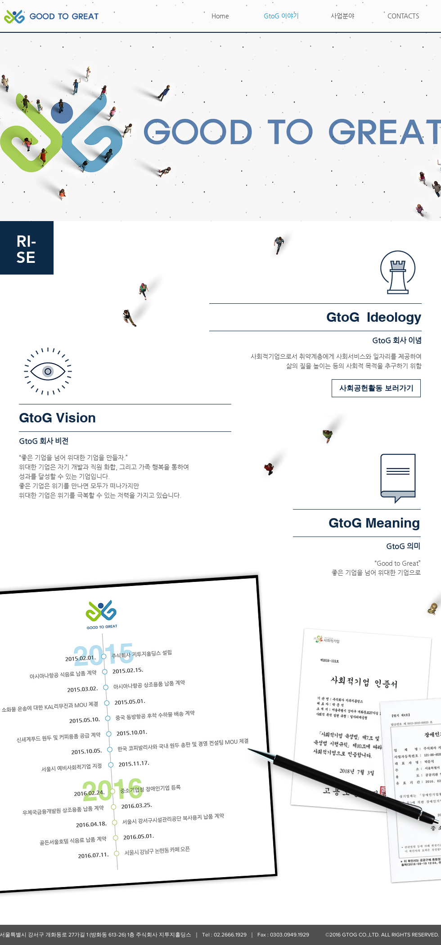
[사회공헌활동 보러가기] (376, 388)
